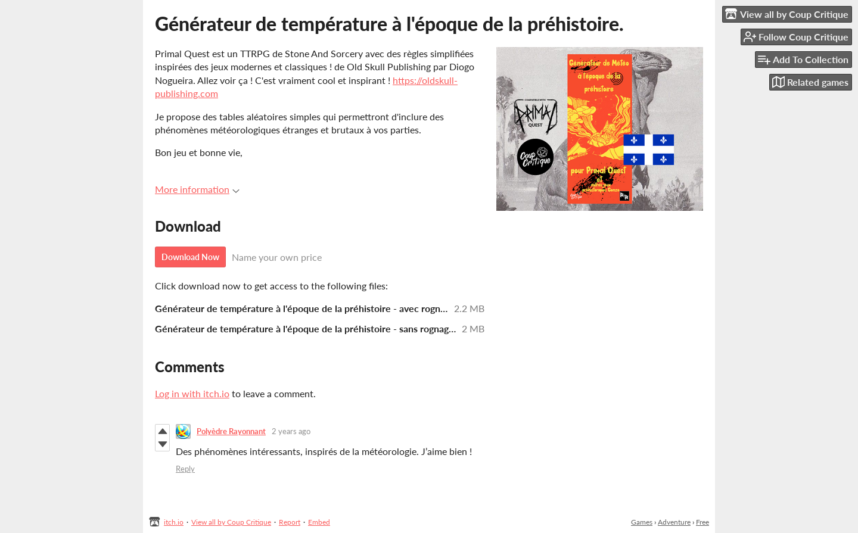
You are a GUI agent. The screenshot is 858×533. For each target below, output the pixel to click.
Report (289, 522)
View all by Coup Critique (231, 522)
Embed (319, 522)
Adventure (674, 522)
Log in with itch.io (192, 393)
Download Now (190, 257)
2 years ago (291, 431)
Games (641, 522)
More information (197, 189)
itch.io (174, 522)
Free (702, 522)
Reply (185, 468)
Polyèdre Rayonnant (231, 431)
